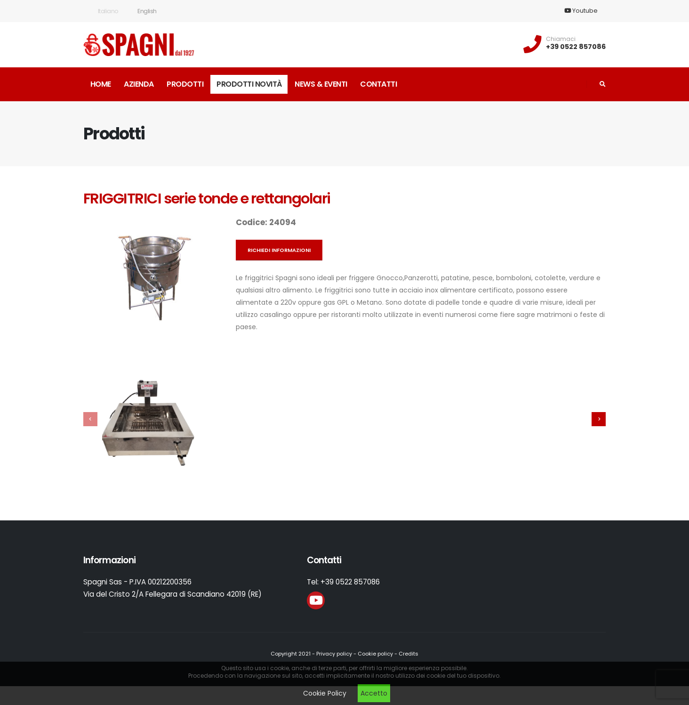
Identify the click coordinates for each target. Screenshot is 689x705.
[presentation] (90, 419)
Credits (408, 653)
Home (100, 84)
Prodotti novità (249, 84)
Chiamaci (561, 39)
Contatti (378, 84)
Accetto (374, 693)
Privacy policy (334, 653)
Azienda (139, 84)
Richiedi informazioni (279, 250)
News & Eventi (321, 84)
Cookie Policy (324, 693)
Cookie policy (375, 653)
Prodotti (185, 84)
